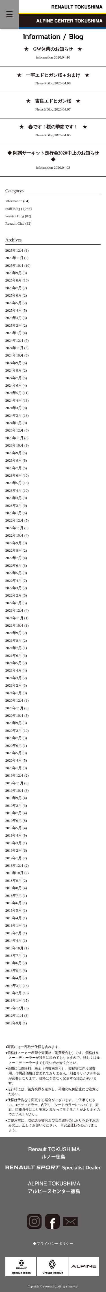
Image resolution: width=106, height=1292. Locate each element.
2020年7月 (13, 738)
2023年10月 (14, 445)
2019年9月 (13, 798)
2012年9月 (13, 1023)
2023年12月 (14, 430)
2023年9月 (13, 453)
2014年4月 (13, 941)
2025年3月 (13, 318)
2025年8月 (13, 280)
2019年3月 (13, 843)
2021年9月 (13, 633)
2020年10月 (14, 716)
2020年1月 (13, 768)
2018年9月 (13, 881)
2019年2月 (13, 851)
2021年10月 (14, 626)
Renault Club (15, 224)
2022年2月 (13, 595)
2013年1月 (13, 1001)
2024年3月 (13, 408)
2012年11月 (14, 1016)
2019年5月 (13, 828)
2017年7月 (13, 933)
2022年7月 (13, 558)
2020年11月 (14, 708)
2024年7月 (13, 378)
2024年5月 (13, 393)
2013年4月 (13, 978)
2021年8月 (13, 641)
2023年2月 (13, 506)
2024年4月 (13, 401)
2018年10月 (14, 873)
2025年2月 (13, 326)
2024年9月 (13, 363)
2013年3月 (13, 986)
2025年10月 (14, 266)
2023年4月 (13, 491)
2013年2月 (13, 993)
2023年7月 (13, 468)
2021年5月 (13, 663)
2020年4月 (13, 760)
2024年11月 (14, 348)
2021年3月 (13, 678)
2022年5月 (13, 573)
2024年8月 (13, 370)
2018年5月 (13, 910)
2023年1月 (13, 513)
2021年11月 (14, 618)
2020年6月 (13, 746)
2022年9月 (13, 543)
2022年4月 (13, 581)
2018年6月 (13, 903)
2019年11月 (14, 783)
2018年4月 (13, 918)
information (13, 201)
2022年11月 (14, 528)
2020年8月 (13, 731)
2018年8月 (13, 888)
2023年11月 (14, 438)
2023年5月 (13, 483)
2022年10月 (14, 535)
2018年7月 (13, 896)
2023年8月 (13, 460)
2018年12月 (14, 866)
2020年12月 (14, 701)
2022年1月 (13, 603)
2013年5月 (13, 971)
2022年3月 (13, 588)
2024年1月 (13, 423)
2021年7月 (13, 648)
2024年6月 (13, 385)
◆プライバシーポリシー (53, 1244)
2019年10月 (14, 791)
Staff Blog (12, 209)
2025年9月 (13, 273)
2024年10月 (14, 355)
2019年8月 (13, 806)
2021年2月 (13, 685)
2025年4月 (13, 310)
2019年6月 (13, 821)
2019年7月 (13, 813)
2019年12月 (14, 776)
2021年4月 (13, 670)
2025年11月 (14, 258)
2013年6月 (13, 963)
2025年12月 (14, 251)
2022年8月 (13, 551)
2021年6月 (13, 656)
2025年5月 (13, 303)
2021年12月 (14, 610)
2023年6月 (13, 476)
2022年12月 (14, 520)
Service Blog (14, 216)
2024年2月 (13, 416)
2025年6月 (13, 295)
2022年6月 (13, 566)
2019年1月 (13, 858)
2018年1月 (13, 926)
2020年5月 (13, 753)
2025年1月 (13, 333)
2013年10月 (14, 948)
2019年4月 (13, 835)
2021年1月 (13, 693)
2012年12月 (14, 1008)
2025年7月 (13, 288)
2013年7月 (13, 956)
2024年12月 (14, 341)
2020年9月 (13, 723)
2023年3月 (13, 498)
